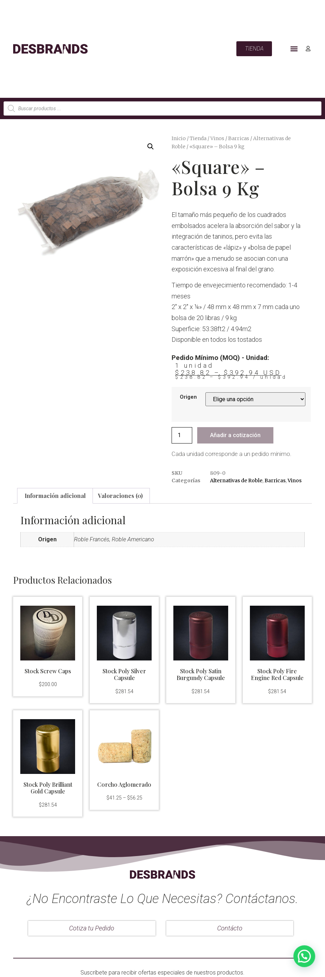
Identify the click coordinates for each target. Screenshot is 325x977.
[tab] (55, 496)
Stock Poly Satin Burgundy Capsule (201, 674)
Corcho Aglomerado (124, 784)
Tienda (198, 138)
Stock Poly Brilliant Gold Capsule (47, 788)
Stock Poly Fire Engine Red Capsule (277, 674)
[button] (294, 49)
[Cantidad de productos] (182, 435)
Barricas (238, 138)
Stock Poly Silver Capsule (124, 674)
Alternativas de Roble (236, 480)
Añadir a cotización (235, 435)
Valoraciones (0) (120, 495)
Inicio (179, 138)
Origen (188, 397)
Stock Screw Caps (48, 671)
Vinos (217, 138)
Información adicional (55, 495)
